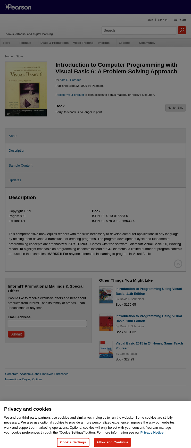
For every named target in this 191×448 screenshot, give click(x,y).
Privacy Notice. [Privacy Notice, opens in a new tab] (152, 436)
